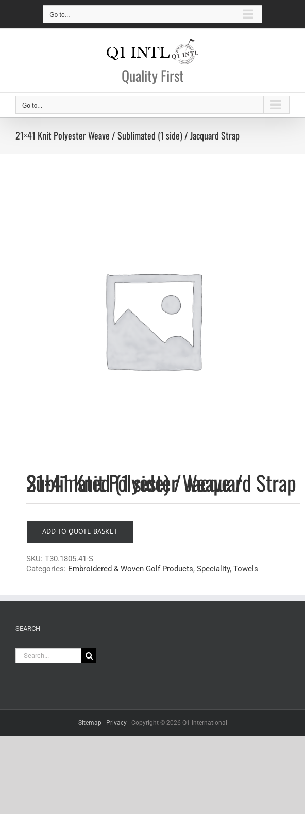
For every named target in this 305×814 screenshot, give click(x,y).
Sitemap (89, 722)
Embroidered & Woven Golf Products (130, 569)
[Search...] (48, 655)
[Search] (88, 655)
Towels (245, 569)
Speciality (213, 569)
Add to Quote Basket (80, 531)
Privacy (116, 722)
